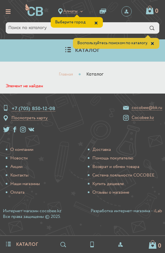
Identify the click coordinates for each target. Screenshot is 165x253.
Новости (19, 158)
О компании (21, 149)
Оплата (17, 192)
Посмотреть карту (29, 118)
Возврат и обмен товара (115, 167)
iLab (158, 211)
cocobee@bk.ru (147, 108)
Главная (66, 74)
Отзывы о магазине (110, 192)
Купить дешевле (108, 184)
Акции (16, 167)
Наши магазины (25, 184)
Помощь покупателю (112, 158)
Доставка (101, 149)
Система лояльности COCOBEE (123, 175)
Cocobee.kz (143, 118)
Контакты (19, 175)
